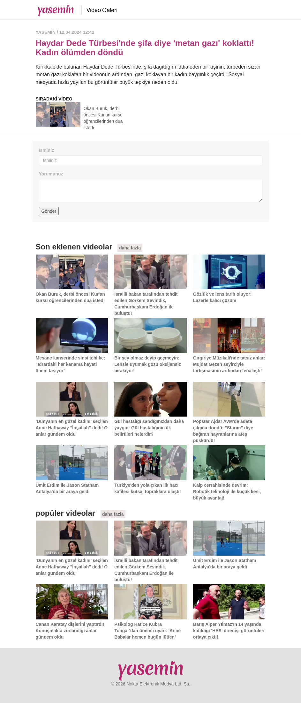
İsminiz (46, 150)
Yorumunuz (51, 173)
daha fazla (130, 247)
